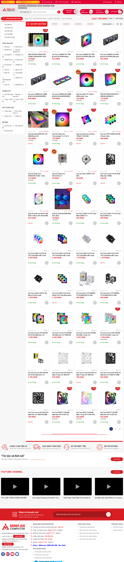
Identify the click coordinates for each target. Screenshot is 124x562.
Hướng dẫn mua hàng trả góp (43, 558)
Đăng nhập (108, 2)
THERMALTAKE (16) (6, 80)
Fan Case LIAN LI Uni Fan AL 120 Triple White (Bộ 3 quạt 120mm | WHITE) (37, 254)
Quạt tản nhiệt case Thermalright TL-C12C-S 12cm (60, 135)
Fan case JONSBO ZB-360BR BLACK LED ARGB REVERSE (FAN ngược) (61, 95)
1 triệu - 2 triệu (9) (7, 100)
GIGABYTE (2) (7, 60)
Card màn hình (22, 8)
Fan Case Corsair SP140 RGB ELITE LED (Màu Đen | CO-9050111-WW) (38, 334)
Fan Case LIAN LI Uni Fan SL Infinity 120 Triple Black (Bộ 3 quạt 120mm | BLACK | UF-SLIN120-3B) (61, 294)
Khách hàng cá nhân (8, 2)
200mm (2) (17, 116)
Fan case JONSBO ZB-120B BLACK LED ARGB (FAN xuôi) (85, 55)
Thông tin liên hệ (117, 530)
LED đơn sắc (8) (7, 127)
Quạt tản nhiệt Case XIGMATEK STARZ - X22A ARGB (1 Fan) (36, 175)
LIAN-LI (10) (17, 70)
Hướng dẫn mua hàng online (43, 552)
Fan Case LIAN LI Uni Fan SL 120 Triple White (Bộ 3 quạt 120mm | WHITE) (85, 254)
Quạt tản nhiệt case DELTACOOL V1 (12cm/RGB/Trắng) (58, 175)
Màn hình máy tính (31, 5)
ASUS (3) (6, 47)
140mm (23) (6, 116)
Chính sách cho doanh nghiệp (88, 536)
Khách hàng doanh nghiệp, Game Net (28, 2)
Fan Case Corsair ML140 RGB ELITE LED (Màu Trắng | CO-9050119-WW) (110, 334)
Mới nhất (55, 24)
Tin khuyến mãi (48, 2)
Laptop (39, 5)
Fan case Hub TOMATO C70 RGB (85, 175)
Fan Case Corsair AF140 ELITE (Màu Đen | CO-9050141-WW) (110, 374)
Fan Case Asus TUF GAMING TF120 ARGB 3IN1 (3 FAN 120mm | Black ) (109, 294)
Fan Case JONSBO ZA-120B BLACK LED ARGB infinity (61, 55)
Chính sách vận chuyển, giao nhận (89, 533)
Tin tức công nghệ (63, 2)
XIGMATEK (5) (18, 84)
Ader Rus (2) (17, 47)
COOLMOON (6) (7, 56)
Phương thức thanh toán (42, 555)
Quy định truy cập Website (87, 527)
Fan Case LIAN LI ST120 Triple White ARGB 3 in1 (86, 215)
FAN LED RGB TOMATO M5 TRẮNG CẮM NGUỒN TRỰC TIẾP (37, 56)
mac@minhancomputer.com (14, 547)
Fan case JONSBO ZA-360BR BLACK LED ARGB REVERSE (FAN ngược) (37, 95)
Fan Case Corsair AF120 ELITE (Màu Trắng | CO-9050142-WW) (86, 374)
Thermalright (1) (17, 74)
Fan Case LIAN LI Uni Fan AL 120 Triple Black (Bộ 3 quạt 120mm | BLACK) (61, 254)
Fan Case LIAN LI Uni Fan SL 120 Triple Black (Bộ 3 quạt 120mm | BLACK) (109, 254)
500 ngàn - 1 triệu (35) (17, 95)
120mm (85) (6, 111)
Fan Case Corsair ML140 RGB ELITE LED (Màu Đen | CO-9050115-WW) (38, 374)
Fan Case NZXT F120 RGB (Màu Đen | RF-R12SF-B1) (108, 413)
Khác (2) (5, 70)
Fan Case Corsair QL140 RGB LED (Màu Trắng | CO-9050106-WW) (86, 334)
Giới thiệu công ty (118, 527)
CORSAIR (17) (18, 55)
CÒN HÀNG (90, 24)
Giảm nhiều (78, 24)
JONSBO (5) (17, 65)
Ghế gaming (22, 5)
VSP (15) (5, 84)
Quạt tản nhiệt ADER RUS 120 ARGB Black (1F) (37, 135)
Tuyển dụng (77, 2)
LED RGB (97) (18, 126)
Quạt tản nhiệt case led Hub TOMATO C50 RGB (85, 135)
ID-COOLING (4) (6, 66)
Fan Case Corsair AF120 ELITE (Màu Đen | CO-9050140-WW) (38, 413)
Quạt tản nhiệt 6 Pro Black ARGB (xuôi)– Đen (85, 95)
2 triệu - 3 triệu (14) (18, 100)
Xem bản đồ (19, 536)
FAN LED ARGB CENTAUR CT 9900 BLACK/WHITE (109, 95)
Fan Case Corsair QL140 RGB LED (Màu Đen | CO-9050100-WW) (62, 334)
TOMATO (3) (17, 78)
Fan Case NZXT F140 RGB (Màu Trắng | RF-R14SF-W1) (85, 413)
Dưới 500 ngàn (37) (7, 95)
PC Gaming (46, 5)
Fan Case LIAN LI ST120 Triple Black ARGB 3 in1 (110, 215)
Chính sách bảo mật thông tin (88, 530)
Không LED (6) (7, 131)
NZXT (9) (6, 73)
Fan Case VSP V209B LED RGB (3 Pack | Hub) (110, 135)
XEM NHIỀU (66, 24)
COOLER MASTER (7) (16, 51)
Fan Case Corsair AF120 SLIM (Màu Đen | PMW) (110, 175)
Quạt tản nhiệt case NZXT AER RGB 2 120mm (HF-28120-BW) (38, 215)
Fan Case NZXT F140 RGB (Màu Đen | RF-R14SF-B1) (60, 413)
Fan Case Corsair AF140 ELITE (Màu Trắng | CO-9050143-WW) (62, 374)
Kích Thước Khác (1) (17, 112)
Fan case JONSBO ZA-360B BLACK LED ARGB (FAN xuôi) (109, 55)
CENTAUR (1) (7, 50)
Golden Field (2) (18, 61)
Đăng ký (119, 2)
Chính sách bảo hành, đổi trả (87, 539)
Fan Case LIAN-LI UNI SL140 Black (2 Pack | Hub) (37, 294)
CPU (53, 5)
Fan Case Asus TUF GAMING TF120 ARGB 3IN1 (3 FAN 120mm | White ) (85, 294)
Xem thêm (116, 459)
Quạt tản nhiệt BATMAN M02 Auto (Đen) (61, 215)
